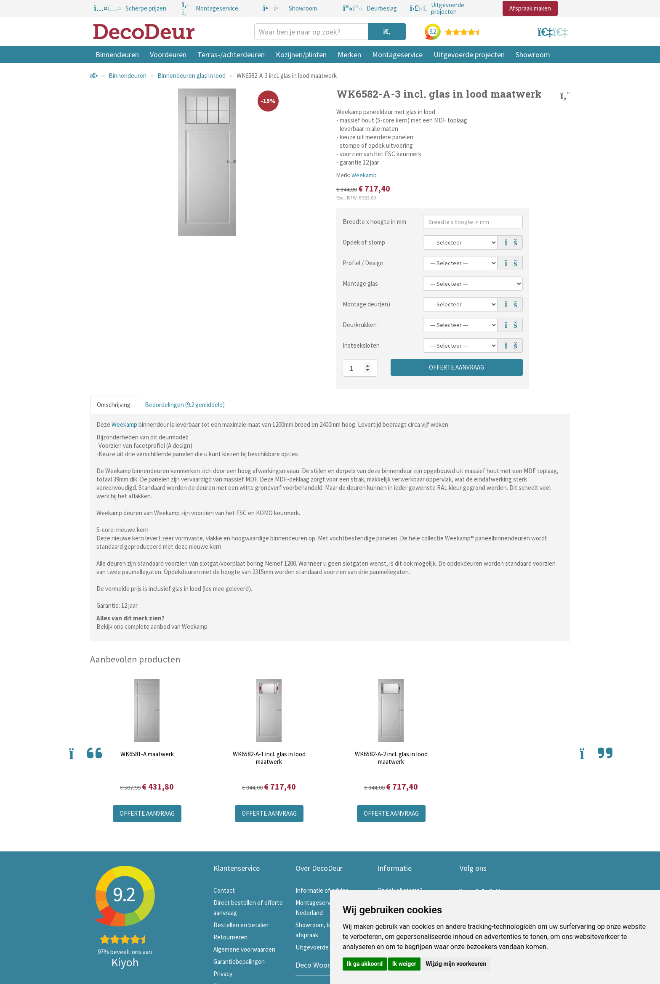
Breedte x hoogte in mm (374, 222)
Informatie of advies (322, 890)
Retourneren (230, 937)
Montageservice (397, 54)
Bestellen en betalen (241, 925)
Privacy (222, 974)
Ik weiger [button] (404, 963)
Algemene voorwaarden (244, 949)
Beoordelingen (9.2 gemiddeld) (185, 405)
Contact (224, 890)
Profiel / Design (363, 263)
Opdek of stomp (364, 242)
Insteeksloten (361, 345)
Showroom (533, 54)
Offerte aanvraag (456, 367)
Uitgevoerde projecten (469, 54)
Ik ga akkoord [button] (365, 963)
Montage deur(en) (366, 304)
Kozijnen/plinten (301, 54)
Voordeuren (168, 54)
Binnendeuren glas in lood (191, 76)
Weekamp (364, 175)
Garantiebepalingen (239, 961)
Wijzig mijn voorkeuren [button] (456, 963)
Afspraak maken (530, 8)
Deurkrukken (360, 325)
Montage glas (360, 283)
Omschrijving (113, 405)
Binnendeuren (117, 54)
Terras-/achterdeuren (231, 54)
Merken (349, 54)
